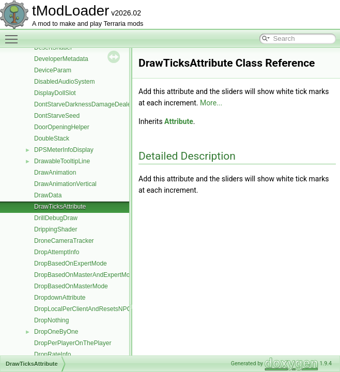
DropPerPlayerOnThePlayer (72, 343)
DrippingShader (55, 229)
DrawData (47, 195)
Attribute (178, 121)
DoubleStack (51, 138)
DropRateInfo (52, 354)
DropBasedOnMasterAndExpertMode (85, 274)
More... (211, 103)
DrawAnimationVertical (65, 184)
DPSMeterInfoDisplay (64, 149)
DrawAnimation (55, 172)
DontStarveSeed (57, 115)
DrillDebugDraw (56, 218)
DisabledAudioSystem (64, 81)
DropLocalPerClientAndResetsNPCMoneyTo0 (97, 309)
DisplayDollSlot (55, 93)
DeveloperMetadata (61, 59)
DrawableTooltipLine (62, 161)
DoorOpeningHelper (61, 127)
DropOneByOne (56, 331)
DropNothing (51, 320)
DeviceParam (52, 70)
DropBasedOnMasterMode (71, 286)
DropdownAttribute (59, 297)
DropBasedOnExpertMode (70, 263)
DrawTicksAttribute (60, 206)
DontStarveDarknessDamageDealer (83, 104)
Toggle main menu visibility (14, 34)
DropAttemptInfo (56, 252)
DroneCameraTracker (64, 240)
